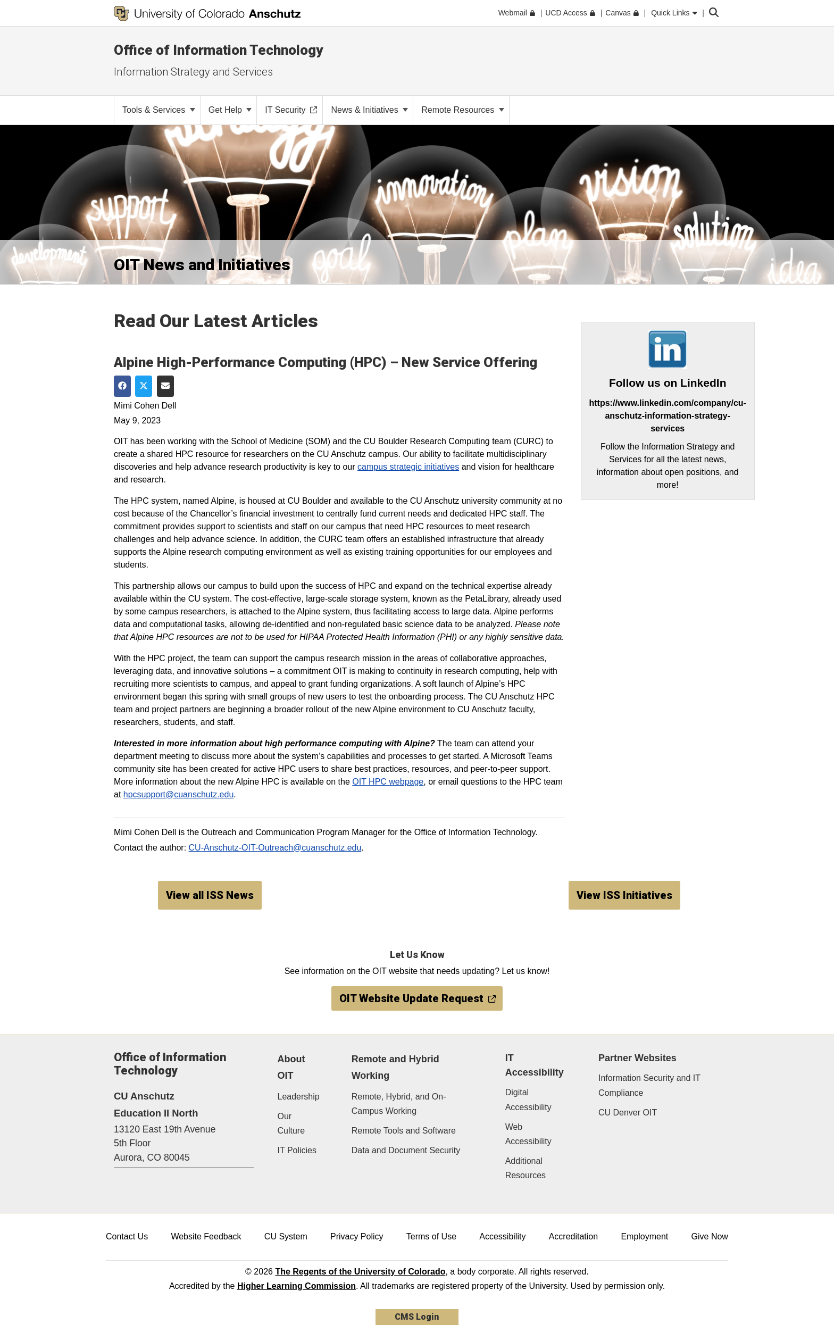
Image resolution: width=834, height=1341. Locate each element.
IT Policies (297, 1150)
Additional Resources (525, 1168)
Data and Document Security (406, 1150)
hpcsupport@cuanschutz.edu (178, 794)
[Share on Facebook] (122, 386)
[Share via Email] (165, 386)
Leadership (299, 1096)
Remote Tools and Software (404, 1130)
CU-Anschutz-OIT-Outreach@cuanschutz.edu (275, 847)
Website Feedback (206, 1236)
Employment (644, 1236)
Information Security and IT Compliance (649, 1085)
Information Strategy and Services (193, 71)
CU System (285, 1236)
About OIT (291, 1067)
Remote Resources (462, 109)
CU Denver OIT (627, 1112)
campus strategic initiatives (408, 466)
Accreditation (573, 1236)
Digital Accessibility (528, 1099)
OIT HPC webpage (387, 781)
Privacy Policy (356, 1236)
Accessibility (502, 1236)
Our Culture (291, 1123)
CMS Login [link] (417, 1317)
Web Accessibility (528, 1134)
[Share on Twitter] (143, 386)
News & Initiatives (369, 109)
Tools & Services (158, 109)
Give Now (709, 1236)
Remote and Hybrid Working (395, 1067)
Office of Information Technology (218, 50)
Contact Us (127, 1236)
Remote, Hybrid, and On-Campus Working (399, 1103)
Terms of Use (431, 1236)
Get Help (230, 109)
